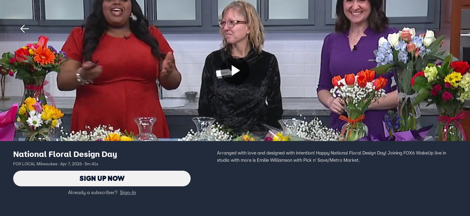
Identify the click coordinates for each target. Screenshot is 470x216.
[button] (24, 29)
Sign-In (128, 192)
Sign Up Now (102, 178)
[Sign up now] (235, 70)
